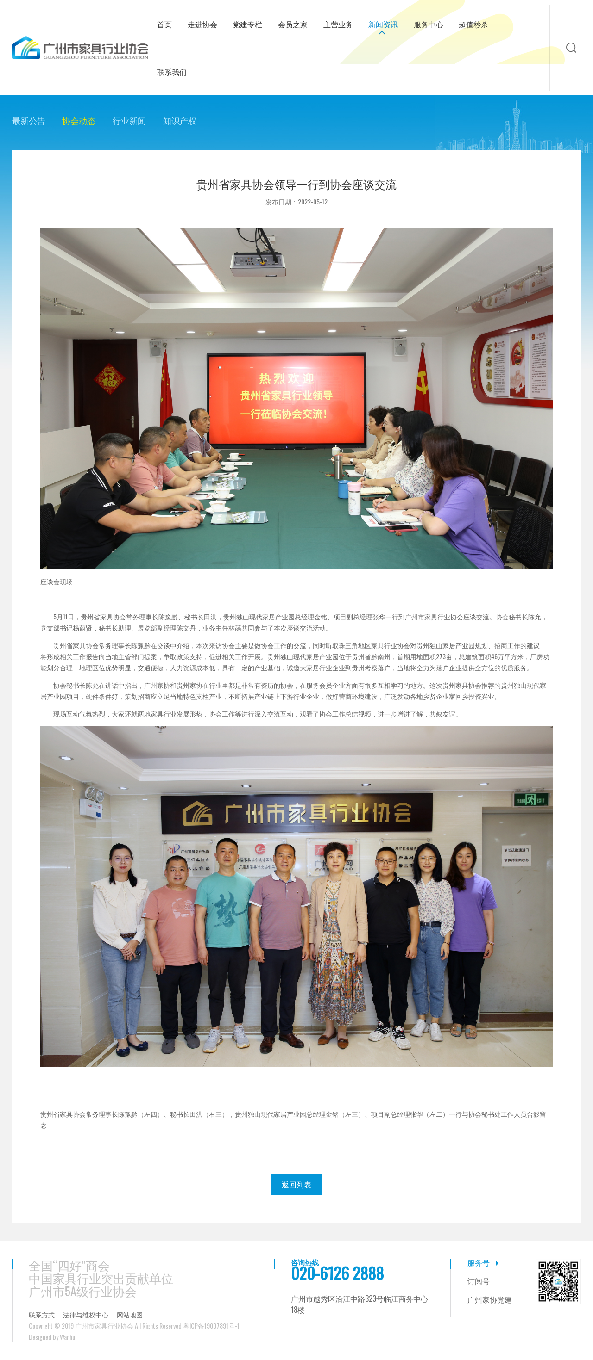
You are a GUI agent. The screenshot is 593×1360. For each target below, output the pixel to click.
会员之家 (293, 24)
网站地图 (130, 1314)
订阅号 (478, 1280)
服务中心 (428, 24)
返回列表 (296, 1184)
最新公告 (28, 120)
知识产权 (179, 120)
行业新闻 (129, 120)
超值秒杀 (473, 24)
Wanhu (67, 1336)
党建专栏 (247, 24)
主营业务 (338, 24)
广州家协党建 (489, 1299)
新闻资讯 (383, 24)
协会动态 (78, 120)
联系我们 (172, 71)
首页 (164, 24)
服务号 (478, 1262)
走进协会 (202, 24)
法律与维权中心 (85, 1314)
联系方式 (42, 1314)
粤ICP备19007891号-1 (211, 1325)
